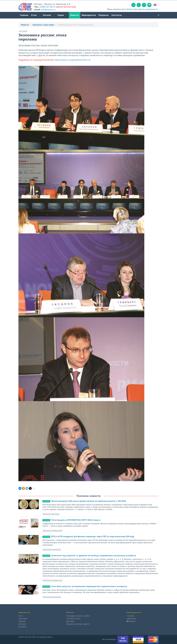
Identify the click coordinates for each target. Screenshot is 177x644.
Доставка (70, 621)
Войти (130, 9)
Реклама (21, 621)
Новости (74, 15)
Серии (62, 15)
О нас (35, 15)
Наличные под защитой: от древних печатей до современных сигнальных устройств (93, 555)
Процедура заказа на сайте (78, 616)
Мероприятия (89, 15)
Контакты (116, 15)
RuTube (132, 621)
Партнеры (22, 618)
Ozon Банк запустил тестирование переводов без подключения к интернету (89, 586)
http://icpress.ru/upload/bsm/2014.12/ (73, 60)
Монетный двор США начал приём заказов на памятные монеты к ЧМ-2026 (88, 501)
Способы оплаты (73, 618)
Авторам (22, 624)
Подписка (103, 15)
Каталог (49, 15)
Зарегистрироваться (147, 9)
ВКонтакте (131, 618)
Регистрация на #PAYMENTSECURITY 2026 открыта (75, 520)
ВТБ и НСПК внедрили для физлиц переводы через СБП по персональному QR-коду (92, 536)
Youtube (130, 616)
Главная (24, 15)
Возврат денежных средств (77, 624)
